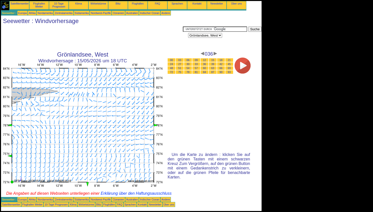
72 (171, 72)
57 (196, 68)
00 (171, 60)
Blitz (117, 3)
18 (221, 60)
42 (221, 64)
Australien (132, 13)
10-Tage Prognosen (58, 5)
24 (171, 64)
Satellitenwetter (19, 3)
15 (212, 60)
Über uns (236, 3)
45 (229, 64)
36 (204, 64)
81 (196, 72)
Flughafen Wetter (39, 5)
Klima (78, 3)
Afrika (32, 13)
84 (204, 72)
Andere (165, 13)
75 (179, 72)
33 (196, 64)
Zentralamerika (63, 13)
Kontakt (196, 3)
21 (229, 60)
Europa (22, 13)
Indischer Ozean (149, 13)
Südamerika (82, 13)
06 (188, 60)
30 (188, 64)
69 (229, 68)
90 (221, 72)
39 (212, 64)
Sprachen (177, 3)
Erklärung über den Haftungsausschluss (136, 193)
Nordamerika (45, 13)
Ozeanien (118, 13)
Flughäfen (138, 3)
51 (179, 68)
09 (196, 60)
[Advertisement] (92, 38)
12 (204, 60)
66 (221, 68)
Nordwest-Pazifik (101, 13)
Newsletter (216, 3)
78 (188, 72)
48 (171, 68)
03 (179, 60)
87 (212, 72)
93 (229, 72)
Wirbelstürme (98, 3)
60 (204, 68)
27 (179, 64)
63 (212, 68)
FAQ (157, 3)
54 (188, 68)
